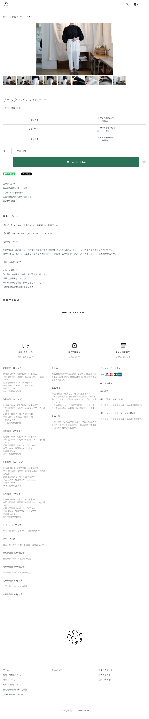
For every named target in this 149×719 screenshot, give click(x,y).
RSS (53, 670)
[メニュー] (144, 4)
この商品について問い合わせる (17, 197)
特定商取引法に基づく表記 (15, 188)
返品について (9, 184)
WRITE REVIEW (73, 312)
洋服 (14, 17)
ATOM (59, 670)
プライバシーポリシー (13, 694)
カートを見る (104, 674)
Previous (40, 49)
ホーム (5, 17)
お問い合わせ (104, 679)
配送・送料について (12, 674)
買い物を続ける (10, 201)
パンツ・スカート (27, 17)
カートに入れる (76, 162)
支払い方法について (12, 684)
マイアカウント (105, 670)
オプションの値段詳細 (13, 192)
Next (109, 49)
